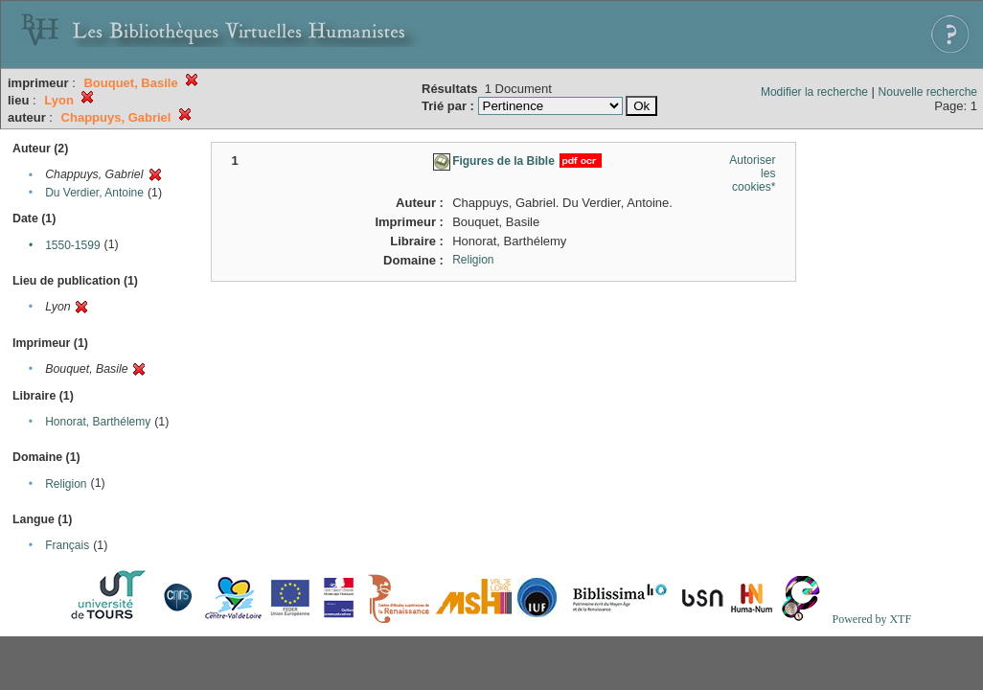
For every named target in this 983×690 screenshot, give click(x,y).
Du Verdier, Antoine (94, 192)
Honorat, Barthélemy (97, 421)
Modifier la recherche (814, 92)
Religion (65, 484)
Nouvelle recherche (928, 92)
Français (67, 545)
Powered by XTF (871, 619)
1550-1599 (72, 245)
